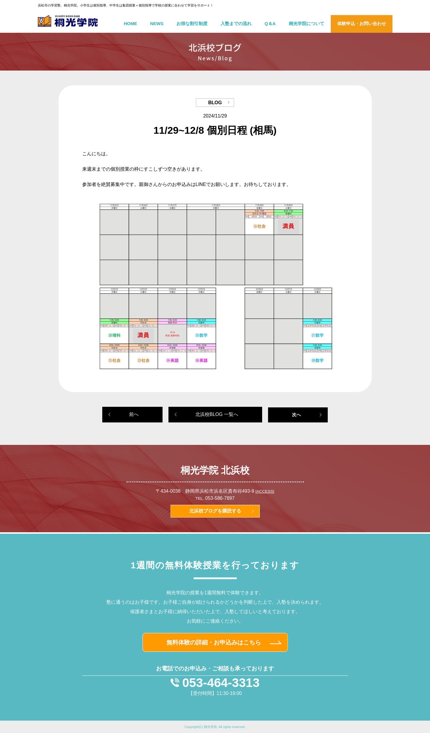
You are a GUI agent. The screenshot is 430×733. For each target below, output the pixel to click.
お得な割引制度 (191, 23)
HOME (130, 23)
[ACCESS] (264, 491)
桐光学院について (306, 23)
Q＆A (270, 23)
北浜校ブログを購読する (215, 510)
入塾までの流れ (235, 23)
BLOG (215, 102)
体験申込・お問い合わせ (361, 23)
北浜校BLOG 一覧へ (216, 414)
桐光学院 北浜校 (215, 470)
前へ (134, 414)
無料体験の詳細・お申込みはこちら (213, 642)
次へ (296, 414)
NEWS (156, 23)
